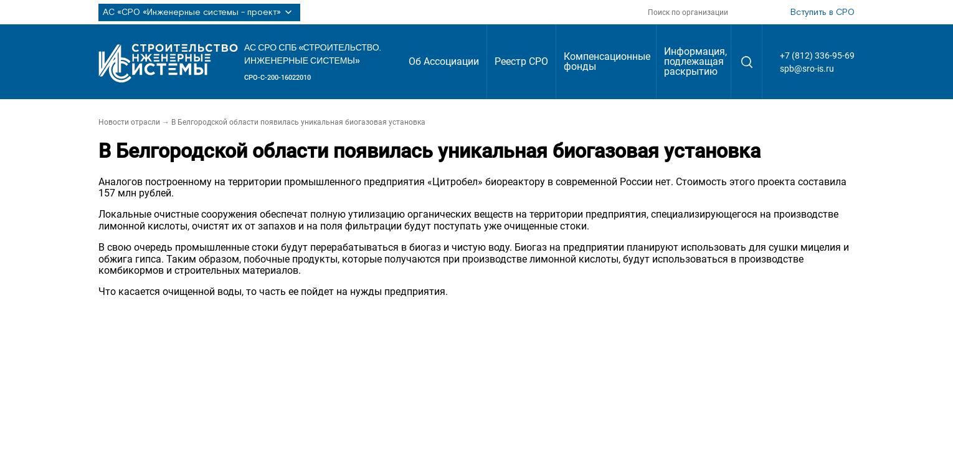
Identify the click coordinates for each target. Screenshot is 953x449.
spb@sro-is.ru (807, 69)
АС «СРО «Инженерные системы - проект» (199, 12)
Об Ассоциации (444, 61)
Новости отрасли (129, 122)
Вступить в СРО (822, 12)
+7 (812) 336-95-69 (817, 55)
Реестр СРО (521, 61)
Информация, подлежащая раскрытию (695, 61)
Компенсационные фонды (607, 61)
